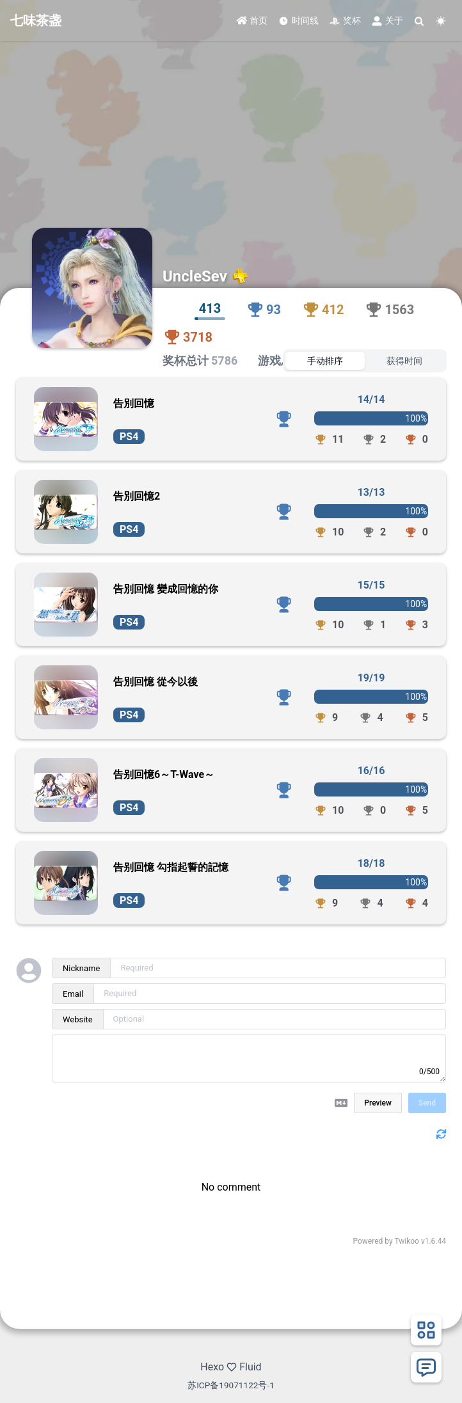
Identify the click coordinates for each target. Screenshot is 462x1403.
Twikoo (406, 1241)
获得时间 (404, 361)
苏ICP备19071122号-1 (231, 1385)
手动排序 (325, 361)
